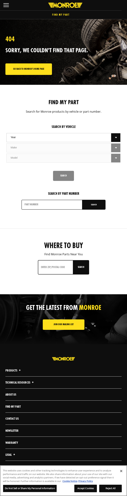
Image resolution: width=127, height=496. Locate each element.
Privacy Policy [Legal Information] (85, 481)
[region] (63, 480)
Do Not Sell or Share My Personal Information (30, 488)
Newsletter (12, 430)
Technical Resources (20, 382)
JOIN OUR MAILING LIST (64, 324)
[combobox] (59, 137)
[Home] (63, 5)
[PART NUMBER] (52, 205)
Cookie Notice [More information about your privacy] (69, 481)
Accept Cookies (85, 488)
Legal (10, 454)
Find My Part (63, 15)
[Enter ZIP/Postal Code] (56, 267)
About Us (10, 394)
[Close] (121, 471)
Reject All (110, 488)
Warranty (11, 442)
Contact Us (12, 418)
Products (13, 370)
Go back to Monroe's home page (28, 69)
